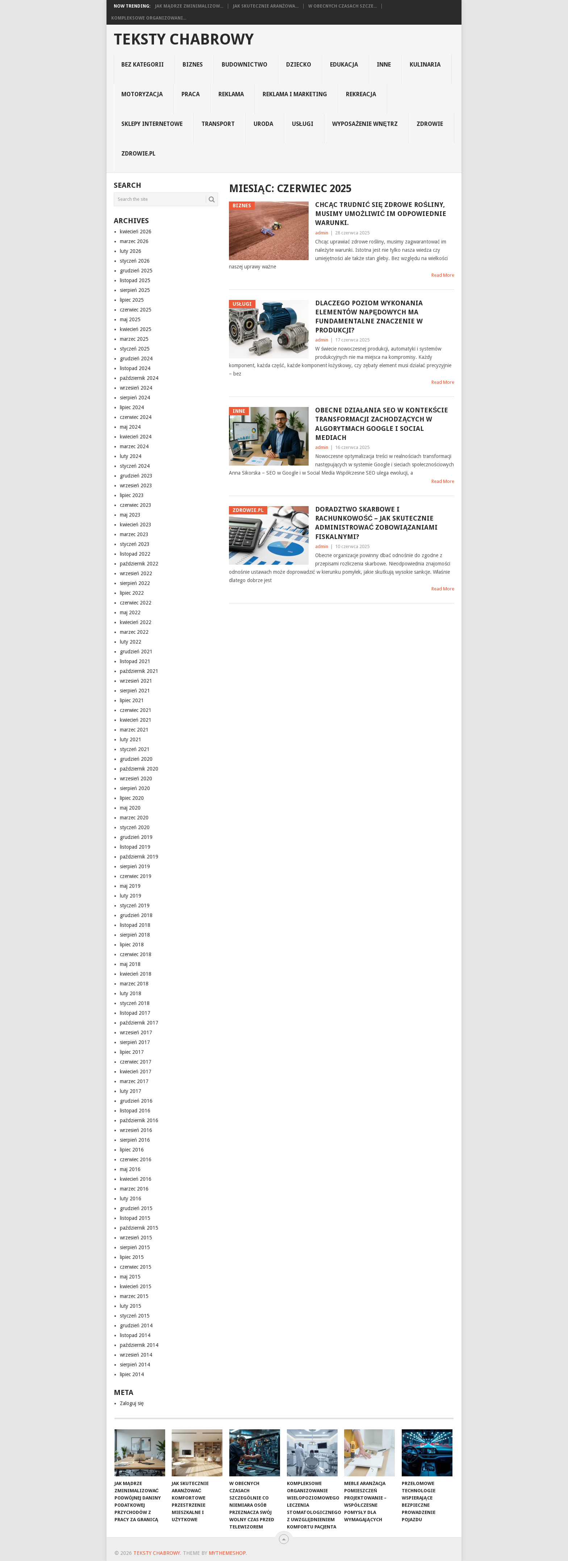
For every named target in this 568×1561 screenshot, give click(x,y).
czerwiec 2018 (135, 954)
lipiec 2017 (132, 1052)
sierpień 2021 (135, 690)
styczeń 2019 (135, 905)
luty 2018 (130, 993)
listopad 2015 (135, 1218)
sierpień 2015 (135, 1247)
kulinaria (425, 64)
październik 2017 (139, 1023)
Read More (442, 275)
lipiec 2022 (132, 593)
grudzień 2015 (136, 1208)
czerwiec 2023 (135, 505)
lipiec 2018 (132, 944)
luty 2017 (130, 1091)
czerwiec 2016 (135, 1159)
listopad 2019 (135, 847)
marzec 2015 (134, 1296)
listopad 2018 (135, 925)
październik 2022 (139, 564)
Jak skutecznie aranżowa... (265, 6)
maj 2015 (130, 1277)
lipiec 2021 (132, 700)
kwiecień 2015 (135, 1286)
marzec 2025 (134, 339)
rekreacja (361, 94)
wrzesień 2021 (136, 681)
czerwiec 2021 (135, 710)
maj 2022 (130, 612)
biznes (193, 64)
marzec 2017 (134, 1081)
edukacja (344, 64)
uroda (263, 123)
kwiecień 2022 (135, 622)
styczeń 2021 (135, 749)
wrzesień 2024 (136, 388)
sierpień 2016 (135, 1140)
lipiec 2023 (132, 495)
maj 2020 (130, 808)
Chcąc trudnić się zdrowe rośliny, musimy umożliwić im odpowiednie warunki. (380, 213)
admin (321, 233)
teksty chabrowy (184, 39)
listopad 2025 (135, 280)
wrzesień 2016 (136, 1130)
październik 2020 (139, 769)
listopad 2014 (135, 1335)
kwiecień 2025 (135, 329)
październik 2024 (139, 378)
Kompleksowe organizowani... (148, 18)
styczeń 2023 (135, 544)
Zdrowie (430, 123)
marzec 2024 (134, 446)
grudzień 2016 (136, 1101)
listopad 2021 (135, 661)
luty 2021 (130, 739)
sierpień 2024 (135, 397)
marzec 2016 (134, 1189)
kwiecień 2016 (135, 1179)
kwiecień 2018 (135, 974)
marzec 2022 (134, 632)
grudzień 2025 (136, 270)
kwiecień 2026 (135, 231)
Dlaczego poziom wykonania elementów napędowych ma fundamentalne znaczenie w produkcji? (369, 316)
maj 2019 (130, 886)
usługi (303, 123)
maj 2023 (130, 515)
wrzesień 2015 (136, 1237)
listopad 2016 (135, 1111)
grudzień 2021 (136, 651)
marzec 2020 (134, 817)
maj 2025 (130, 319)
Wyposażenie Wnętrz (364, 123)
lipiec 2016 (132, 1150)
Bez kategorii (142, 64)
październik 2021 (139, 671)
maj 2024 (130, 427)
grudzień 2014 (136, 1325)
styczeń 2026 (135, 261)
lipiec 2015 (132, 1257)
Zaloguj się (132, 1403)
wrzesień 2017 (136, 1032)
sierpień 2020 (135, 788)
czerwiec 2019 (135, 876)
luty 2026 (130, 251)
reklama (231, 94)
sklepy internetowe (152, 123)
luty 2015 (130, 1306)
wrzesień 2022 (136, 573)
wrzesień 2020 (136, 778)
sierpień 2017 (135, 1042)
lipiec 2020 (132, 798)
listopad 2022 (135, 554)
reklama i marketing (295, 94)
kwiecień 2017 (135, 1071)
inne (384, 64)
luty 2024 (130, 456)
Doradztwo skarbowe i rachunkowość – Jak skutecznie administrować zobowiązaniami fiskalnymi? (376, 522)
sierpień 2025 (135, 290)
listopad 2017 (135, 1013)
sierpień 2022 (135, 583)
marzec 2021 (134, 730)
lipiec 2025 (132, 300)
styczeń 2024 (135, 466)
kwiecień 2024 (135, 437)
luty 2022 (130, 642)
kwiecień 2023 (135, 524)
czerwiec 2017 (135, 1062)
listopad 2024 (135, 368)
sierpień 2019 (135, 866)
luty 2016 (130, 1198)
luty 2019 (130, 896)
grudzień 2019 (136, 837)
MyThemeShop (227, 1553)
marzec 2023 (134, 534)
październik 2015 (139, 1228)
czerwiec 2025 (135, 310)
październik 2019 (139, 857)
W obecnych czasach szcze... (342, 6)
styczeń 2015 (135, 1316)
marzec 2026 (134, 241)
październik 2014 (139, 1345)
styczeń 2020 (135, 827)
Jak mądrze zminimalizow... (189, 6)
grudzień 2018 (136, 915)
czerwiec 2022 (135, 603)
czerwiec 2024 (135, 417)
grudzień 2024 (136, 358)
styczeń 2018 (135, 1003)
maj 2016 (130, 1169)
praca (190, 94)
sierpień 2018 (135, 935)
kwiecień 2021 (135, 720)
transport (218, 123)
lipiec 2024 (132, 407)
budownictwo (244, 64)
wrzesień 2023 (136, 485)
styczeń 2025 (135, 349)
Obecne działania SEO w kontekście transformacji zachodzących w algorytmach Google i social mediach (381, 423)
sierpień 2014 (135, 1364)
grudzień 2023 (136, 476)
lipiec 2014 (132, 1374)
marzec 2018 (134, 984)
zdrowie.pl (138, 153)
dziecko (298, 64)
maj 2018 (130, 964)
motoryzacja (142, 94)
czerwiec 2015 (135, 1267)
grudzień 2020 (136, 759)
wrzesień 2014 (136, 1355)
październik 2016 (139, 1120)
